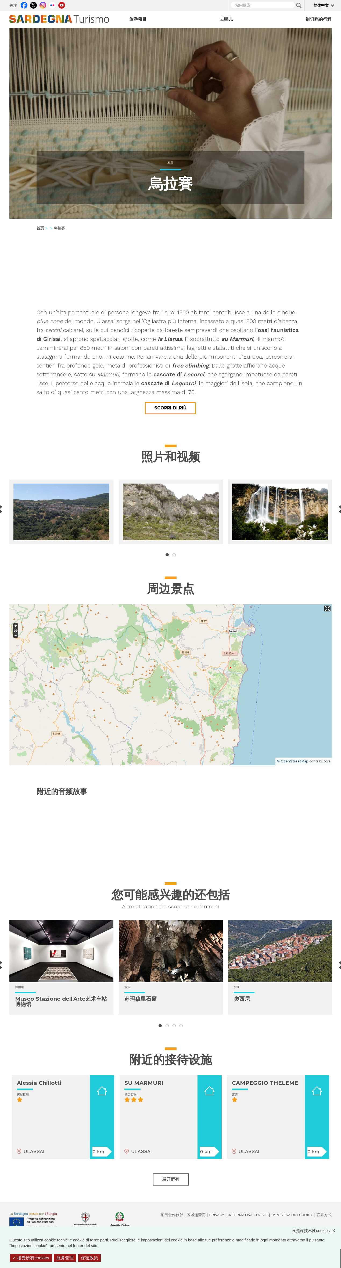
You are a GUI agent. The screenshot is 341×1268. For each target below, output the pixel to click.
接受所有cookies (31, 1258)
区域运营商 (196, 1215)
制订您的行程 (319, 19)
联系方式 (324, 1215)
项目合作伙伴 (172, 1215)
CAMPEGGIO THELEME (265, 1083)
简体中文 (321, 5)
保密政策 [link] (89, 1258)
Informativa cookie (248, 1215)
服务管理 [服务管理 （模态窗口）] (65, 1258)
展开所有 (170, 1179)
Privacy (216, 1215)
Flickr (52, 4)
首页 (40, 228)
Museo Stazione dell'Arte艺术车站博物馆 (61, 1001)
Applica (298, 5)
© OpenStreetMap (292, 761)
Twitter (33, 4)
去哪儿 (226, 19)
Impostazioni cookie (292, 1215)
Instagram (43, 4)
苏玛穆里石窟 (140, 999)
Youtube (61, 4)
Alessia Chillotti (39, 1083)
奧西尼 (242, 999)
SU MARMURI (143, 1083)
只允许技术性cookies (316, 1230)
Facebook (24, 4)
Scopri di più (170, 407)
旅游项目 (137, 19)
